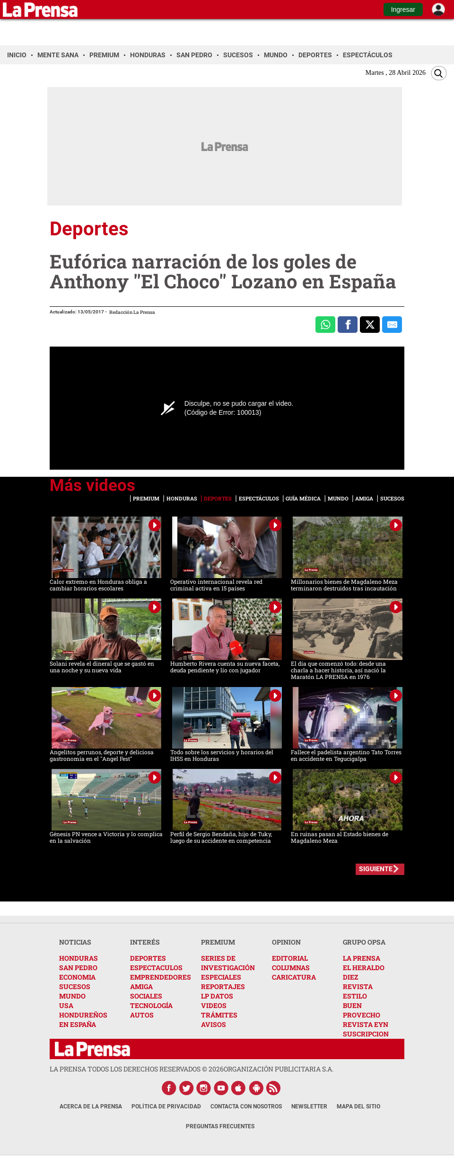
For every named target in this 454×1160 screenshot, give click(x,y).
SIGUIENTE (376, 869)
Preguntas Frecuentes (220, 1126)
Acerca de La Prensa (91, 1106)
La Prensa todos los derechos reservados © (137, 1068)
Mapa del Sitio (358, 1106)
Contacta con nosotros (246, 1106)
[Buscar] (439, 73)
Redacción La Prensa (132, 312)
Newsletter (309, 1106)
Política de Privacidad (166, 1106)
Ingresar (403, 9)
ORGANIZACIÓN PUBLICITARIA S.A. (278, 1068)
